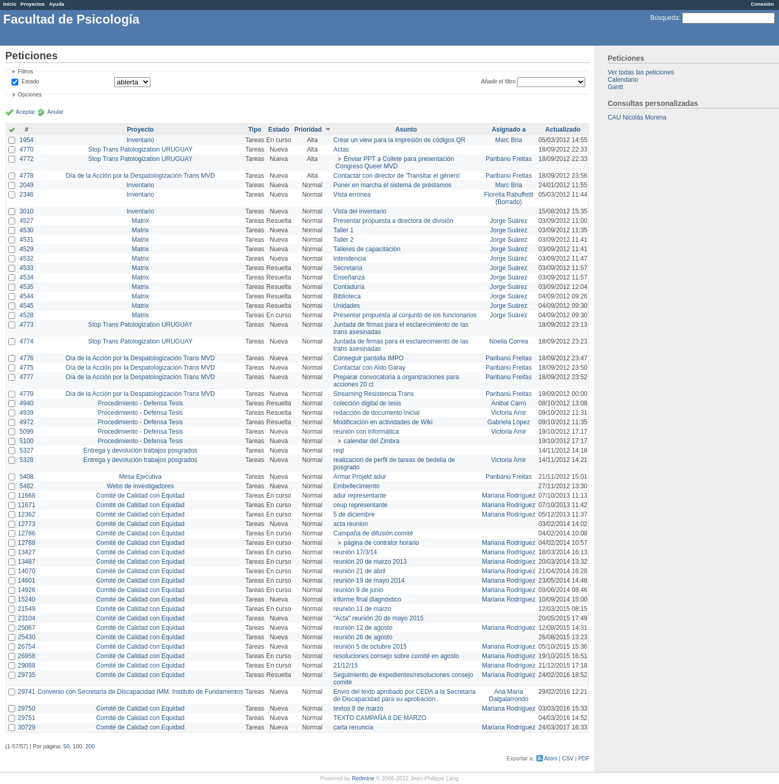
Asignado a (509, 129)
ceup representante (360, 505)
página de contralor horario (381, 542)
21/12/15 (345, 665)
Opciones (30, 94)
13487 (26, 561)
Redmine (363, 778)
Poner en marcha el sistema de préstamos (392, 185)
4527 (26, 220)
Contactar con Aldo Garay (369, 367)
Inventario (140, 140)
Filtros (25, 71)
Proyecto (140, 129)
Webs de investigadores (140, 486)
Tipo (254, 129)
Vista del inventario (359, 211)
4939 (26, 412)
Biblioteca (346, 296)
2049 (26, 185)
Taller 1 (343, 230)
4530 (26, 230)
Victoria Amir (508, 412)
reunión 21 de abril (359, 571)
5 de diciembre (354, 514)
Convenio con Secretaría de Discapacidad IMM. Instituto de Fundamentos (140, 691)
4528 (26, 315)
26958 (26, 656)
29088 (26, 665)
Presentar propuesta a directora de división (393, 220)
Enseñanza (349, 277)
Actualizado (562, 129)
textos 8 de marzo (358, 708)
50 (66, 746)
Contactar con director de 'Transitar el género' (396, 175)
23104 (26, 618)
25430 (26, 637)
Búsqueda (664, 18)
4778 (26, 175)
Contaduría (348, 287)
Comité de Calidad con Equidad (140, 495)
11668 (26, 495)
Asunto (406, 129)
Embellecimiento (356, 486)
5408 (26, 476)
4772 (26, 159)
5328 (26, 460)
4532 (26, 258)
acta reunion (350, 524)
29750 (26, 708)
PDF (584, 758)
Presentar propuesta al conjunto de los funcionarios (405, 315)
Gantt (615, 87)
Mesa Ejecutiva (140, 476)
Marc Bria (508, 140)
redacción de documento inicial (376, 412)
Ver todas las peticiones (641, 72)
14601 (26, 580)
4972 (26, 422)
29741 (26, 691)
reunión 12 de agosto (362, 627)
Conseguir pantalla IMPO (368, 358)
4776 (26, 358)
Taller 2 (343, 239)
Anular (55, 112)
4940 (26, 403)
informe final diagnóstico (367, 599)
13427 (26, 552)
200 (90, 746)
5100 (26, 441)
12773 (26, 524)
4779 (26, 394)
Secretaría (347, 268)
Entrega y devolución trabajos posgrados (140, 450)
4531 (26, 239)
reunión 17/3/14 (355, 552)
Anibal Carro (508, 403)
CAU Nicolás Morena (637, 117)
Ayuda (56, 4)
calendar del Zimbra (371, 441)
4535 (26, 287)
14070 (26, 571)
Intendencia (349, 258)
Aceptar (25, 112)
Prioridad (308, 129)
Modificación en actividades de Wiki (382, 422)
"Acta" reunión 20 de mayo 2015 (378, 618)
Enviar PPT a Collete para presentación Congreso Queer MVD (394, 162)
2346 (26, 194)
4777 (26, 377)
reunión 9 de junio (358, 590)
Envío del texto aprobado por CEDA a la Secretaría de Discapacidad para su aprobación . (404, 695)
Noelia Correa (508, 341)
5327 (26, 450)
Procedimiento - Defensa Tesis (140, 403)
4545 (26, 305)
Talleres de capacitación (366, 249)
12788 (26, 542)
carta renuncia (353, 727)
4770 (26, 149)
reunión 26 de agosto (362, 637)
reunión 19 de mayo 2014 (368, 580)
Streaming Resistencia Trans (373, 394)
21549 (26, 609)
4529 (26, 249)
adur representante (359, 495)
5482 (26, 486)
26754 (26, 646)
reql (338, 450)
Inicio (9, 4)
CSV (568, 758)
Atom (550, 758)
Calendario (623, 79)
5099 (26, 431)
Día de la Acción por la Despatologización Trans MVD (140, 175)
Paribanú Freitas (509, 159)
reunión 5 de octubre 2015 (370, 646)
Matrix (140, 220)
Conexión (762, 4)
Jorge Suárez (508, 220)
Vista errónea (351, 194)
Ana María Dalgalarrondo (508, 695)
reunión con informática (366, 431)
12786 (26, 533)
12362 (26, 514)
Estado (30, 81)
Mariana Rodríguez (508, 495)
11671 (26, 505)
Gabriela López (508, 422)
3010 (26, 211)
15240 (26, 599)
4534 (26, 277)
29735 (26, 675)
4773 (26, 324)
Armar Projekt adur (359, 476)
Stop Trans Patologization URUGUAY (140, 149)
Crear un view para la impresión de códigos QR (399, 140)
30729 (26, 727)
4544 (26, 296)
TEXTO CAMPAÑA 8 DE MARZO (379, 718)
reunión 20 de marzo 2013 (370, 561)
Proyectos (32, 4)
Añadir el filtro (498, 81)
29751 (26, 718)
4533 (26, 268)
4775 (26, 367)
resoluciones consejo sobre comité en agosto (396, 656)
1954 (26, 140)
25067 (26, 627)
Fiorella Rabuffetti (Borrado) (508, 198)
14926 (26, 590)
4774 (26, 341)
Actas (341, 149)
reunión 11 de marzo (362, 609)
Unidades (346, 305)
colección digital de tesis (367, 403)
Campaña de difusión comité (373, 533)
